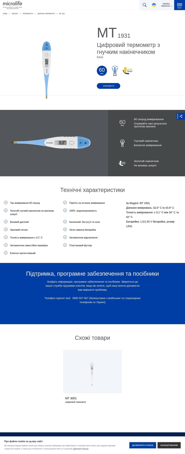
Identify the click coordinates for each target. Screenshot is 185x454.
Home (5, 13)
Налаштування (169, 445)
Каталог (15, 13)
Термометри (28, 13)
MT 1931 (62, 13)
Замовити (108, 86)
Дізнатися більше (81, 449)
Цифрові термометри (46, 13)
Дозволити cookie (142, 445)
